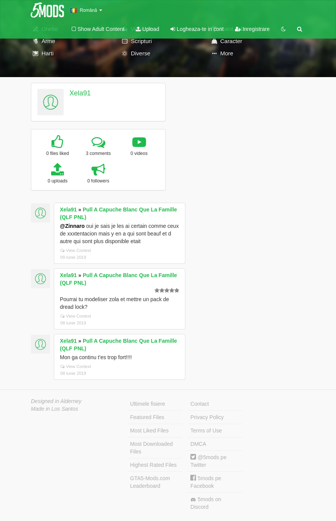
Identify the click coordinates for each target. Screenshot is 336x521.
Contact (199, 404)
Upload (147, 29)
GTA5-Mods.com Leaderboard (150, 482)
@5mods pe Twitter (208, 461)
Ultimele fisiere (147, 404)
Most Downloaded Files (151, 448)
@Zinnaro (72, 226)
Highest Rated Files (153, 465)
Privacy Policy (206, 417)
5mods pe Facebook (205, 482)
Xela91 (80, 93)
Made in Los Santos (54, 409)
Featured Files (147, 417)
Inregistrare (252, 29)
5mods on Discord (205, 503)
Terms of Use (206, 430)
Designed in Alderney (56, 401)
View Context (75, 250)
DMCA (198, 444)
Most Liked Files (149, 430)
